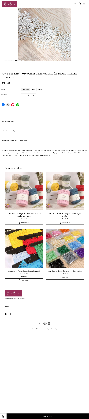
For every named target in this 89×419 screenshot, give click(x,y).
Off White (25, 89)
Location (7, 306)
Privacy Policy (45, 329)
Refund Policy (53, 329)
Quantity (4, 94)
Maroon (40, 89)
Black (33, 89)
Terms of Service (36, 329)
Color (3, 89)
